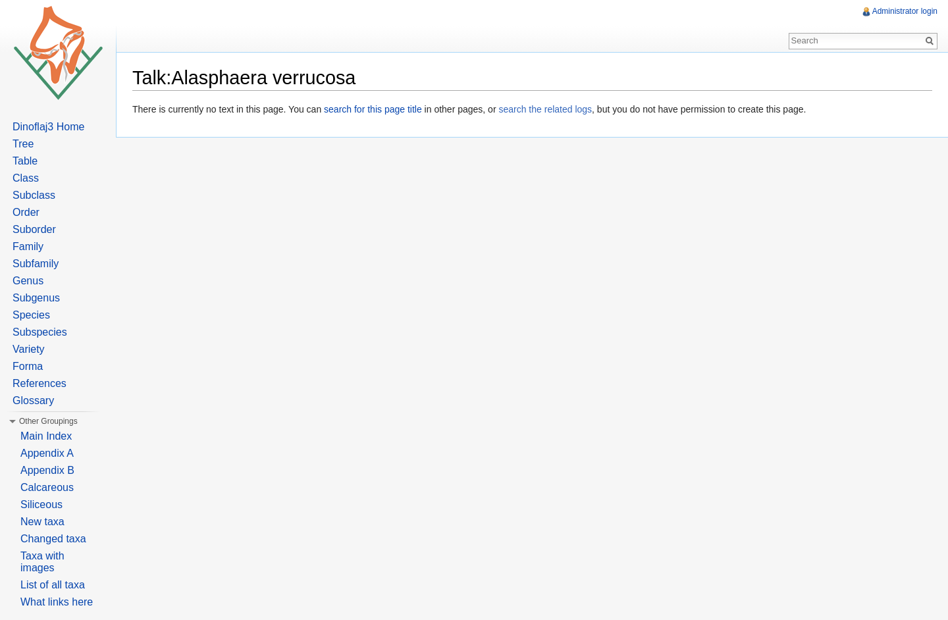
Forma (28, 366)
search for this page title (373, 109)
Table (25, 161)
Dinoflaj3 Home (48, 126)
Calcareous (47, 487)
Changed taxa (53, 538)
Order (26, 212)
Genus (28, 280)
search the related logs (545, 109)
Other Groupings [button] (48, 421)
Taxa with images (42, 561)
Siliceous (41, 504)
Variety (29, 349)
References (39, 383)
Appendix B (47, 470)
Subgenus (36, 297)
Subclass (34, 195)
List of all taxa (52, 584)
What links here (56, 601)
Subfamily (36, 263)
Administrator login (904, 11)
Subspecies (40, 332)
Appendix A (47, 453)
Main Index (46, 436)
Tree (23, 143)
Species (31, 315)
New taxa (42, 521)
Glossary (33, 400)
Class (26, 178)
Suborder (34, 229)
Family (28, 246)
